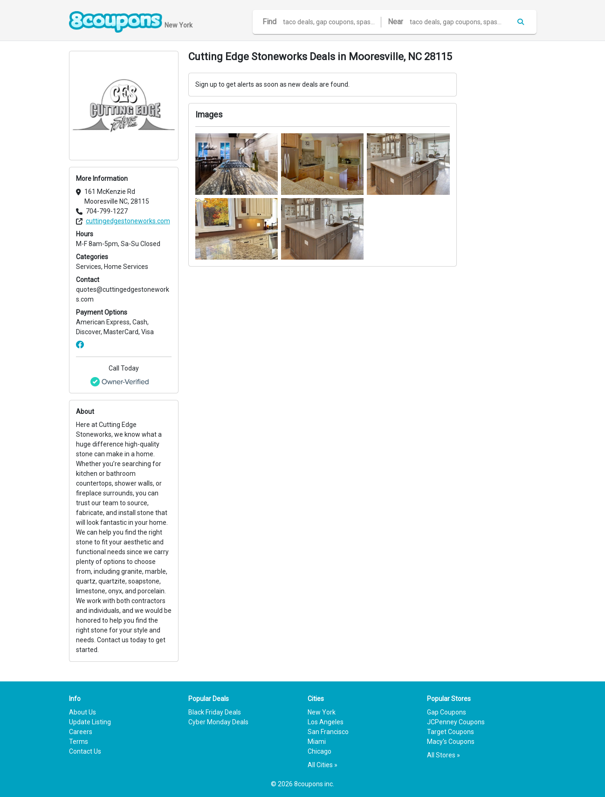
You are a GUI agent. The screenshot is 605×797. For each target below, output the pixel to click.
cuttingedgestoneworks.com (128, 221)
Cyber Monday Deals (218, 722)
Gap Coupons (446, 712)
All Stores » (443, 755)
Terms (78, 741)
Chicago (319, 751)
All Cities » (322, 765)
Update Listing (90, 722)
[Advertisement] (501, 190)
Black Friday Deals (214, 712)
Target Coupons (450, 731)
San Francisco (328, 731)
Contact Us (85, 751)
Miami (317, 741)
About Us (82, 712)
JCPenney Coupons (456, 722)
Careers (80, 731)
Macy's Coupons (450, 741)
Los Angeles (326, 722)
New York (322, 712)
